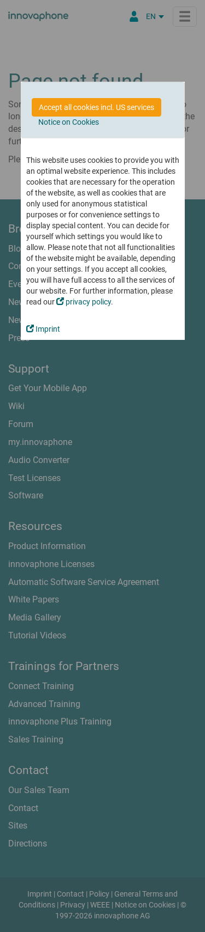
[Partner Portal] (133, 16)
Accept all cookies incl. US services (96, 107)
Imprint (43, 329)
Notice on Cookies (68, 122)
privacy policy (83, 301)
